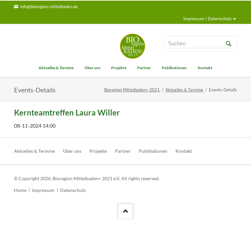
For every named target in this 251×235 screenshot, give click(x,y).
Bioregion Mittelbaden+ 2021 (132, 89)
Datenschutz (73, 190)
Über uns (72, 151)
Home (20, 190)
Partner (123, 151)
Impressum (43, 190)
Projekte (98, 151)
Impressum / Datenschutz (207, 18)
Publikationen (153, 151)
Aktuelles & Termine (184, 89)
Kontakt (184, 151)
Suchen (228, 43)
